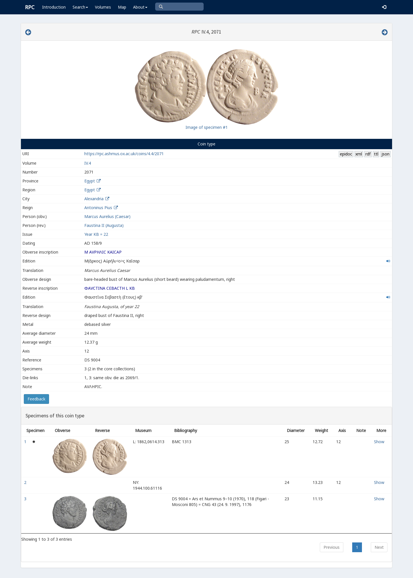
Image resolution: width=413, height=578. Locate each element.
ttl (376, 154)
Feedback (36, 399)
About (140, 7)
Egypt (89, 181)
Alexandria (94, 198)
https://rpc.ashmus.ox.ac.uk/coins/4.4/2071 (124, 153)
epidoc (346, 154)
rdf (368, 154)
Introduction (54, 7)
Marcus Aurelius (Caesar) (107, 216)
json (385, 154)
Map (122, 7)
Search (80, 7)
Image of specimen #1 (207, 127)
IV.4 (87, 163)
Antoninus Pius (98, 207)
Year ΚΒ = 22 (96, 234)
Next (379, 547)
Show (379, 441)
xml (358, 154)
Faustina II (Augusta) (104, 225)
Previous (332, 547)
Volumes (103, 7)
